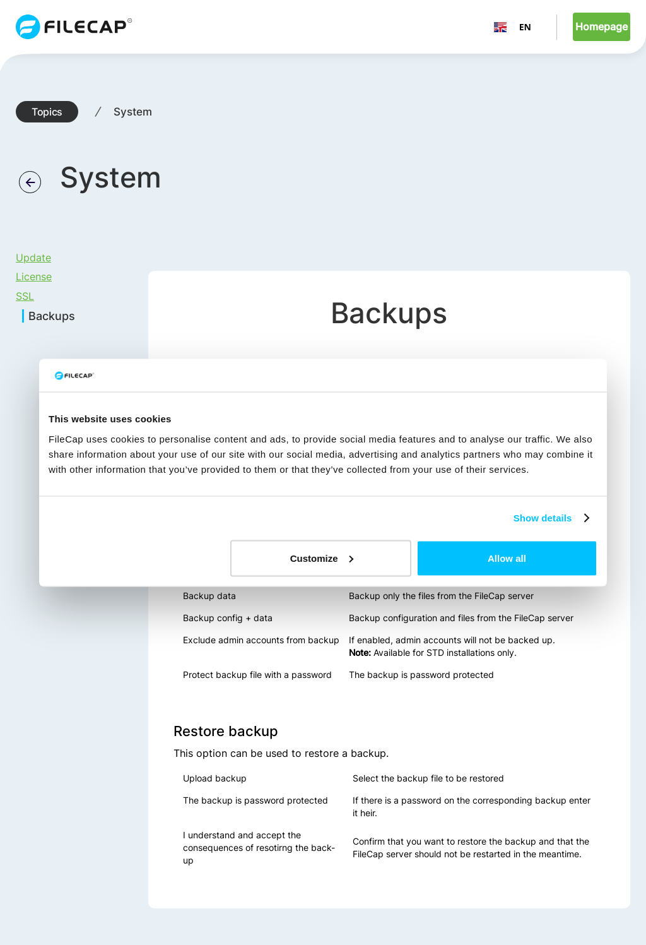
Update (33, 257)
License (34, 276)
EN (512, 27)
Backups (51, 316)
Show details (543, 518)
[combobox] (512, 27)
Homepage (601, 26)
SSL (25, 296)
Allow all (507, 557)
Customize (321, 557)
